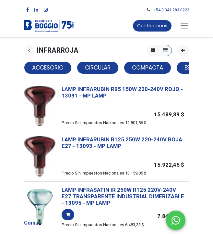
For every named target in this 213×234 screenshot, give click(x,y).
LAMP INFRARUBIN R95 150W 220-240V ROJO (120, 89)
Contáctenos (152, 25)
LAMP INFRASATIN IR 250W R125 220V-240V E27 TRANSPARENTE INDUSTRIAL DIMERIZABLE (123, 193)
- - (97, 146)
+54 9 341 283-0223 (171, 10)
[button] (68, 214)
